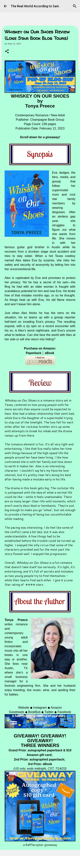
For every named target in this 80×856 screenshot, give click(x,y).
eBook (49, 353)
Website (23, 707)
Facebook (64, 712)
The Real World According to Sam (35, 6)
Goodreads (16, 712)
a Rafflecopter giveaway (40, 844)
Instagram (40, 707)
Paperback (33, 353)
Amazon (56, 707)
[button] (7, 51)
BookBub (34, 712)
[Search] (74, 6)
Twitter (49, 712)
